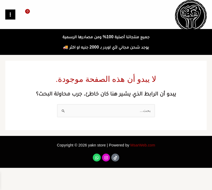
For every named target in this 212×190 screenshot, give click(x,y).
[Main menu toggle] (10, 15)
